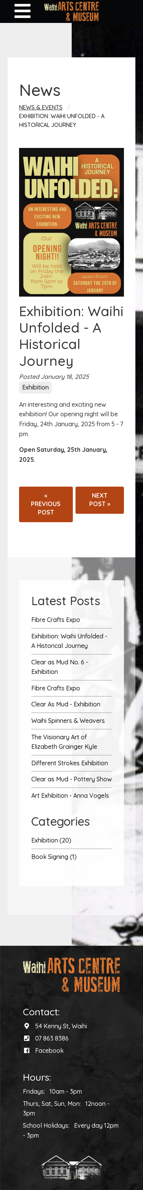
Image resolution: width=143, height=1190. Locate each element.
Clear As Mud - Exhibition (65, 704)
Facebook (49, 1050)
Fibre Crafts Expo (55, 619)
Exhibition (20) (51, 840)
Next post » (99, 500)
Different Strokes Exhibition (69, 763)
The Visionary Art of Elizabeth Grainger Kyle (64, 742)
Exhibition (35, 387)
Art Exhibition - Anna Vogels (70, 795)
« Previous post (46, 504)
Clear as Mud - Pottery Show (71, 779)
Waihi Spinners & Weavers (68, 720)
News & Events (41, 107)
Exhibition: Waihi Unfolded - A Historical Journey (69, 641)
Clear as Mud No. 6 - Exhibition (59, 667)
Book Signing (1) (54, 856)
